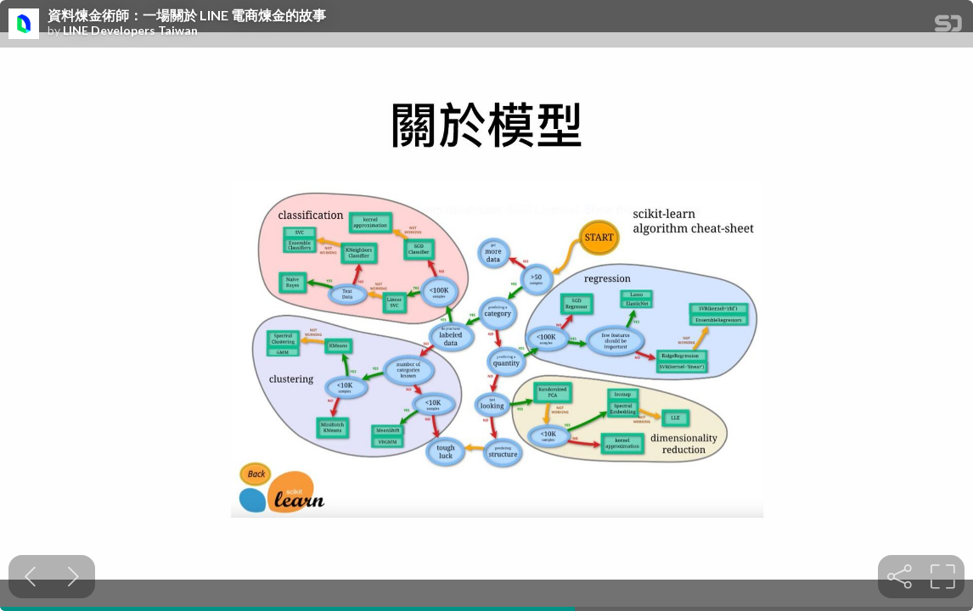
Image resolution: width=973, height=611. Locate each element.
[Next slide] (73, 577)
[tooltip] (899, 577)
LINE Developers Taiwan (130, 30)
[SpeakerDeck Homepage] (948, 27)
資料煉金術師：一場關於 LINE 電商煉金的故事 (187, 15)
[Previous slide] (30, 577)
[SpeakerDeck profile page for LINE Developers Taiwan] (23, 24)
